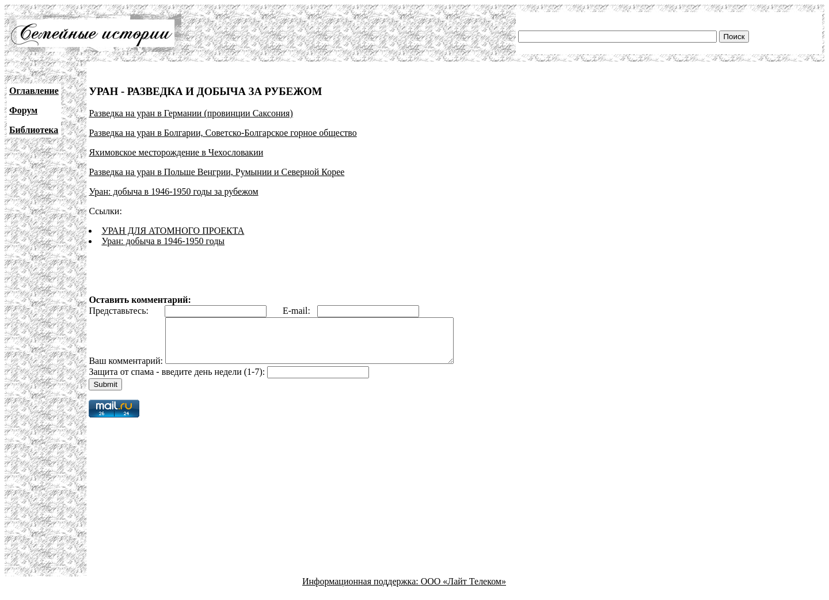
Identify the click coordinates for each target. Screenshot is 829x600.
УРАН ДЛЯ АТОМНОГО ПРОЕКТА (172, 231)
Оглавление (34, 91)
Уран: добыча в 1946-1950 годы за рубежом (173, 191)
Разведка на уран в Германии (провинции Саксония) (190, 113)
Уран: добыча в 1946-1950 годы (163, 241)
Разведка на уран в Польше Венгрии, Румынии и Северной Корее (216, 172)
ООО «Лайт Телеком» (463, 590)
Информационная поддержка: (361, 590)
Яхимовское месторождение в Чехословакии (176, 152)
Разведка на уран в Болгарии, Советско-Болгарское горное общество (222, 133)
